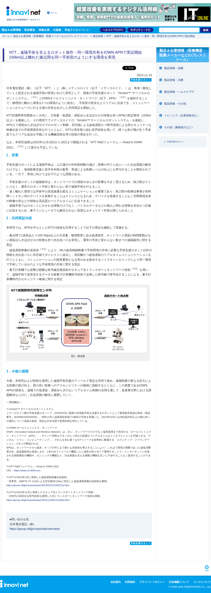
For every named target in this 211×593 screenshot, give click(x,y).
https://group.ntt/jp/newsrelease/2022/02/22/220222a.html (37, 485)
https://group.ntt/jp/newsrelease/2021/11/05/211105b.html (37, 500)
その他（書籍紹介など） (179, 127)
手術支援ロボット (175, 141)
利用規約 (130, 582)
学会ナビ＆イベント (77, 29)
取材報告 (29, 29)
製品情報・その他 (175, 103)
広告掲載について (179, 582)
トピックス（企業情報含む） (182, 115)
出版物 (57, 29)
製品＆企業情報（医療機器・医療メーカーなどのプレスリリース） (51, 36)
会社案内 (116, 582)
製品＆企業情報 (11, 29)
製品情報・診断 (173, 68)
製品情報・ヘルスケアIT (179, 91)
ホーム (54, 13)
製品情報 (98, 36)
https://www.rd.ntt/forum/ (27, 470)
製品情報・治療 (173, 80)
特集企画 (44, 29)
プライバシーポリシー (152, 582)
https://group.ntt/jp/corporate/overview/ (34, 528)
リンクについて (202, 582)
